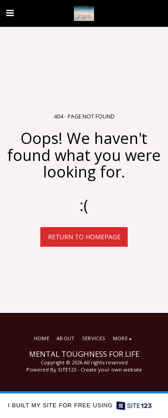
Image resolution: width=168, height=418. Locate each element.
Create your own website (111, 369)
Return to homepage (84, 236)
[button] (9, 13)
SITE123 (67, 369)
